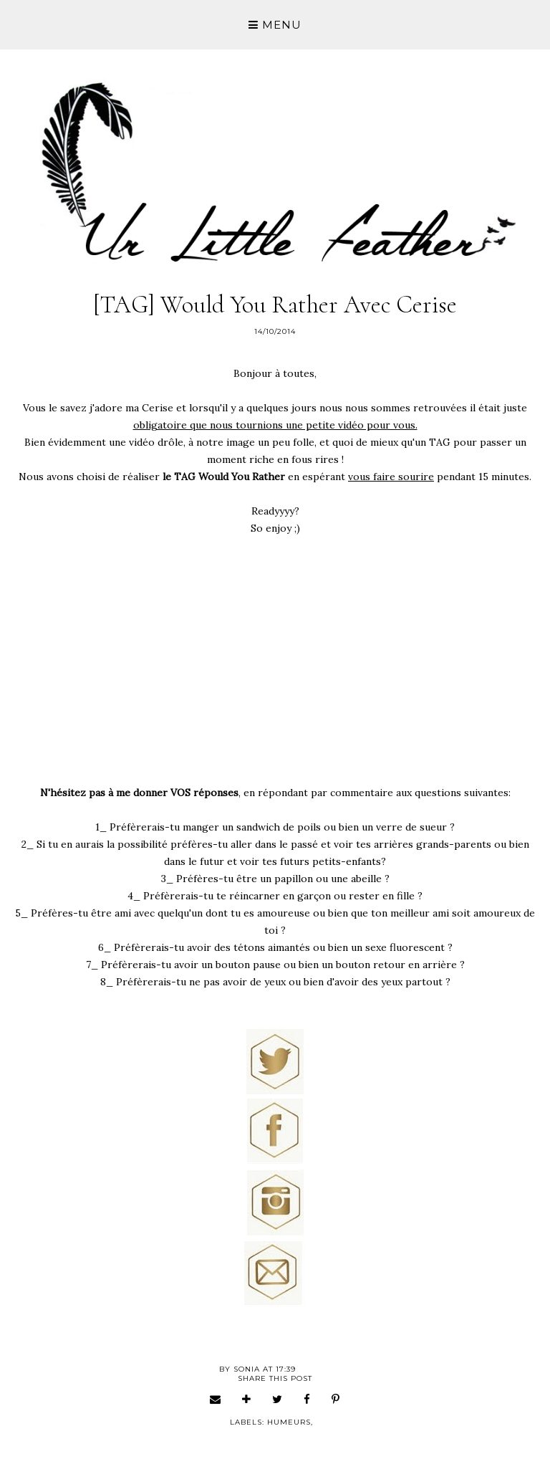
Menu (275, 25)
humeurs (289, 1422)
